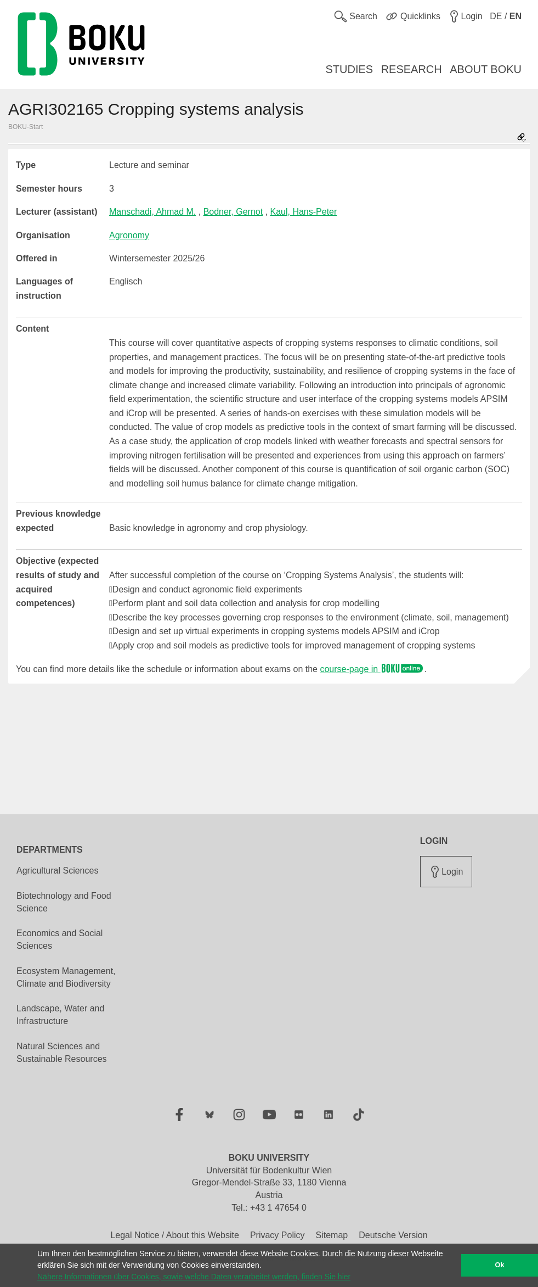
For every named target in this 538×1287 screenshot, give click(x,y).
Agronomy (129, 235)
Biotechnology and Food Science (63, 902)
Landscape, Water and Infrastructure (60, 1015)
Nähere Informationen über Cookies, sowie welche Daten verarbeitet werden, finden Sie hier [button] (193, 1276)
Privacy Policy (277, 1235)
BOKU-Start (25, 127)
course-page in (372, 669)
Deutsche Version (393, 1235)
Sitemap (331, 1235)
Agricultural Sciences (57, 870)
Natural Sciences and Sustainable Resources (61, 1053)
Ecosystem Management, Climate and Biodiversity (66, 977)
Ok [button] (500, 1265)
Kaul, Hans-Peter (303, 211)
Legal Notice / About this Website (174, 1235)
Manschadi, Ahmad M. (152, 211)
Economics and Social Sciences (59, 939)
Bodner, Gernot (233, 211)
